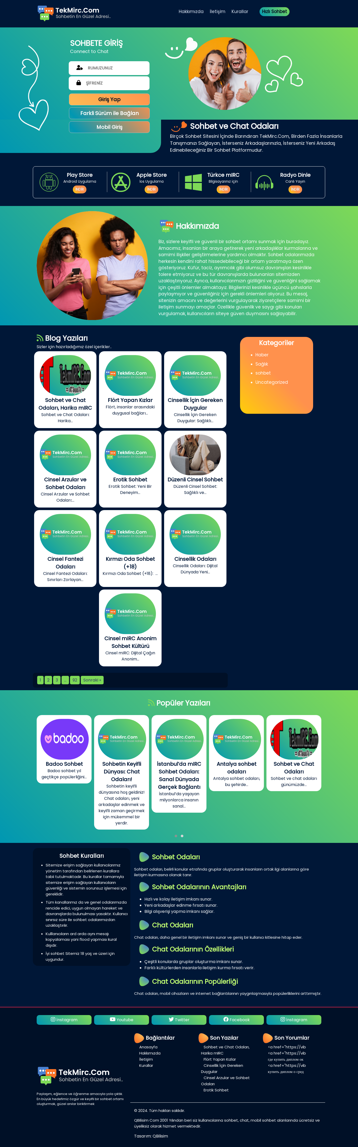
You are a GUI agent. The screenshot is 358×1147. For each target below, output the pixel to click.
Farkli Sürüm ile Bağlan (109, 113)
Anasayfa (148, 1047)
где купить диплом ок (285, 1059)
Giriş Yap (109, 99)
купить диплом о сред (286, 1071)
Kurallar (240, 11)
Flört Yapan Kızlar (220, 1059)
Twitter (179, 1020)
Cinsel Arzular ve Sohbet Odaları (225, 1081)
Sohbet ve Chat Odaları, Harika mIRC (225, 1050)
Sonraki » (92, 680)
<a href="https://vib (287, 1047)
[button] (176, 836)
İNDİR (79, 189)
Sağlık (261, 364)
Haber (261, 355)
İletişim (217, 11)
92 (75, 680)
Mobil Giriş (109, 127)
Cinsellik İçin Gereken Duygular (222, 1068)
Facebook (236, 1020)
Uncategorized (271, 382)
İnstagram (64, 1020)
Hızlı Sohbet (274, 11)
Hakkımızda (191, 11)
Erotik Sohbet (216, 1090)
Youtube (121, 1020)
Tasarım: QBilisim (151, 1136)
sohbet (263, 373)
